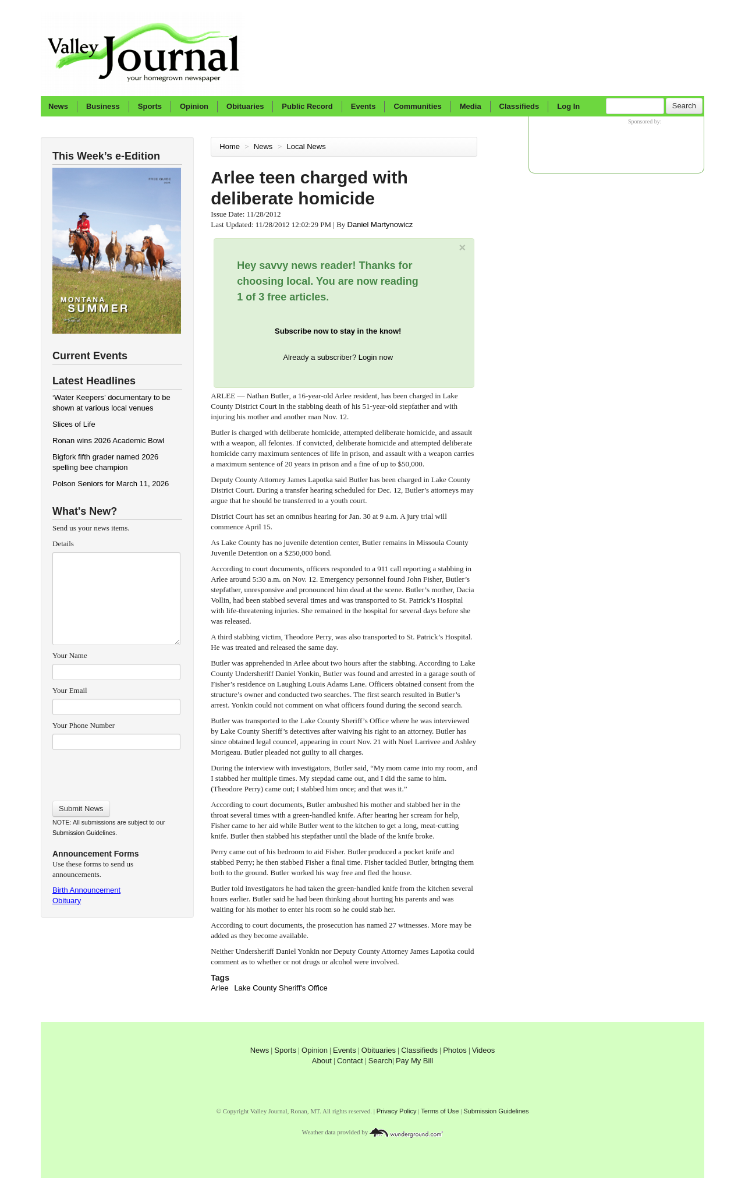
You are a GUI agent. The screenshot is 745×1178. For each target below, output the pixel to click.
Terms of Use (440, 1111)
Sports (150, 106)
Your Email (69, 690)
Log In (568, 106)
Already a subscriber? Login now (338, 357)
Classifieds (519, 106)
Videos (483, 1050)
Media (470, 106)
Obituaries (245, 106)
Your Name (69, 655)
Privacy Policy (397, 1111)
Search (684, 105)
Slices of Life (73, 424)
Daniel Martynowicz (380, 224)
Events (363, 106)
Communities (417, 106)
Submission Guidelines (83, 832)
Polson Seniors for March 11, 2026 (110, 483)
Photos (454, 1050)
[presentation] (116, 771)
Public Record (307, 106)
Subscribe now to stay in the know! (338, 331)
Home (229, 146)
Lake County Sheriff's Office (280, 988)
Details (63, 543)
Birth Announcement (86, 890)
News (58, 106)
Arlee (219, 988)
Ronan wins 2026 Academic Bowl (108, 440)
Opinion (194, 106)
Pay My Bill (414, 1060)
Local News (307, 146)
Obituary (66, 900)
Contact (350, 1060)
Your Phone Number (83, 725)
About (322, 1060)
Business (103, 106)
